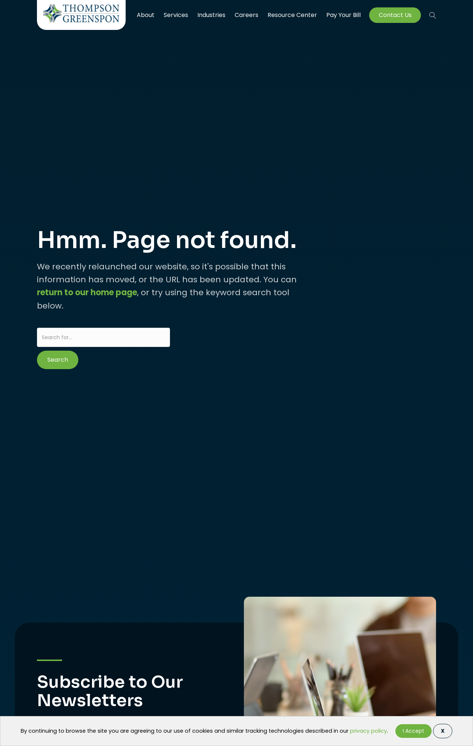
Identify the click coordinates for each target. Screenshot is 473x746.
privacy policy (368, 731)
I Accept (413, 731)
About (145, 15)
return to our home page (87, 292)
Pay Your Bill (343, 15)
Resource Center (292, 15)
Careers (246, 15)
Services (176, 15)
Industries (211, 15)
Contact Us (395, 15)
